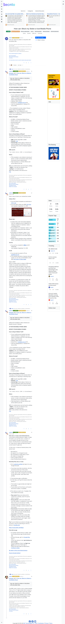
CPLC (25, 245)
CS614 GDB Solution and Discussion (53, 284)
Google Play (27, 537)
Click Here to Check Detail (19, 259)
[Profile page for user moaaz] (6, 38)
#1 (31, 37)
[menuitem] (63, 2)
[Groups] (2, 17)
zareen (10, 576)
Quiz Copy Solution (12, 55)
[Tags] (2, 7)
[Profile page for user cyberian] (6, 72)
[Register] (63, 4)
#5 (31, 576)
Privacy (46, 623)
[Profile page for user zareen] (6, 577)
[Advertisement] (39, 4)
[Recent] (2, 4)
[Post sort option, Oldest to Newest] (40, 40)
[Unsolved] (2, 19)
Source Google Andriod (14, 553)
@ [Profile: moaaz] (11, 73)
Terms (50, 623)
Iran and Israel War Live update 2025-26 (15, 14)
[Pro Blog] (2, 12)
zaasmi (52, 276)
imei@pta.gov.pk (22, 102)
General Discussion (10, 24)
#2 (31, 192)
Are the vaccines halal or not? (53, 257)
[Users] (2, 14)
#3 (31, 71)
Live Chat (11, 57)
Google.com (17, 525)
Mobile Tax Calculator (13, 186)
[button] (2, 622)
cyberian (11, 71)
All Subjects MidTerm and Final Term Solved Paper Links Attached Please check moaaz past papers (54, 270)
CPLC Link (13, 203)
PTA (10, 172)
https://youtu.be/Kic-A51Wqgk (16, 527)
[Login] (63, 2)
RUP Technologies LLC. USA (30, 623)
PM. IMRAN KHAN (53, 249)
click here (28, 204)
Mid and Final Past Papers (13, 56)
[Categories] (2, 2)
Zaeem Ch (53, 250)
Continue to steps (15, 548)
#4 (31, 432)
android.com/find (18, 464)
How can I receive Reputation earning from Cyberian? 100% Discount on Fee (54, 296)
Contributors (41, 623)
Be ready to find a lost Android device (18, 550)
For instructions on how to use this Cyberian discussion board (20, 60)
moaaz (10, 37)
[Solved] (2, 22)
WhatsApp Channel (12, 185)
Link (17, 141)
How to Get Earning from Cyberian (15, 53)
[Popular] (2, 9)
